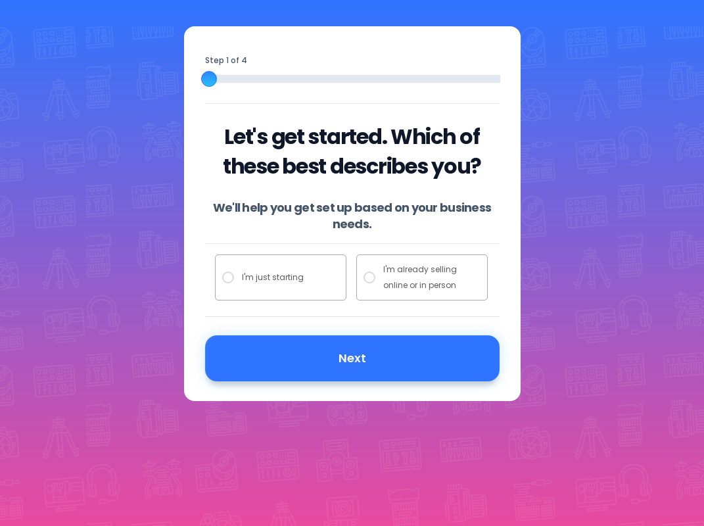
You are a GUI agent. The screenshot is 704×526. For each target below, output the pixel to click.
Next (352, 358)
